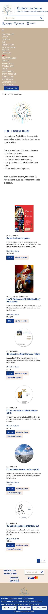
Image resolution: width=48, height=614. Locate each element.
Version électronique (14, 377)
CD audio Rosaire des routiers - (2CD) (22, 469)
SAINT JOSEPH (8, 66)
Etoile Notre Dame (16, 94)
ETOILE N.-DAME (8, 47)
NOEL (4, 55)
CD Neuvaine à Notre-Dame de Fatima (23, 354)
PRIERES (5, 61)
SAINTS (5, 69)
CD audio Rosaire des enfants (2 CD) (22, 526)
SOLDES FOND (7, 77)
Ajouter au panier (21, 257)
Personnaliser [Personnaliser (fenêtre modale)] (40, 607)
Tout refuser (24, 607)
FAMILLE (5, 50)
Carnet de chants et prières (18, 238)
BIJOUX (5, 37)
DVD (3, 42)
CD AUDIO (6, 39)
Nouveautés (11, 88)
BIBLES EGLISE (8, 34)
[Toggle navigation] (3, 30)
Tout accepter (9, 607)
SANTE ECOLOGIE (9, 74)
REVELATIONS (7, 63)
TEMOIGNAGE (7, 79)
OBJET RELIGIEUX (9, 58)
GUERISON (6, 53)
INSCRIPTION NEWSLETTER (10, 572)
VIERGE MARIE (8, 85)
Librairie (4, 94)
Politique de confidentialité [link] (24, 611)
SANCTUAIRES (7, 71)
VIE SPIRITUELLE (8, 82)
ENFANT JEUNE (8, 45)
